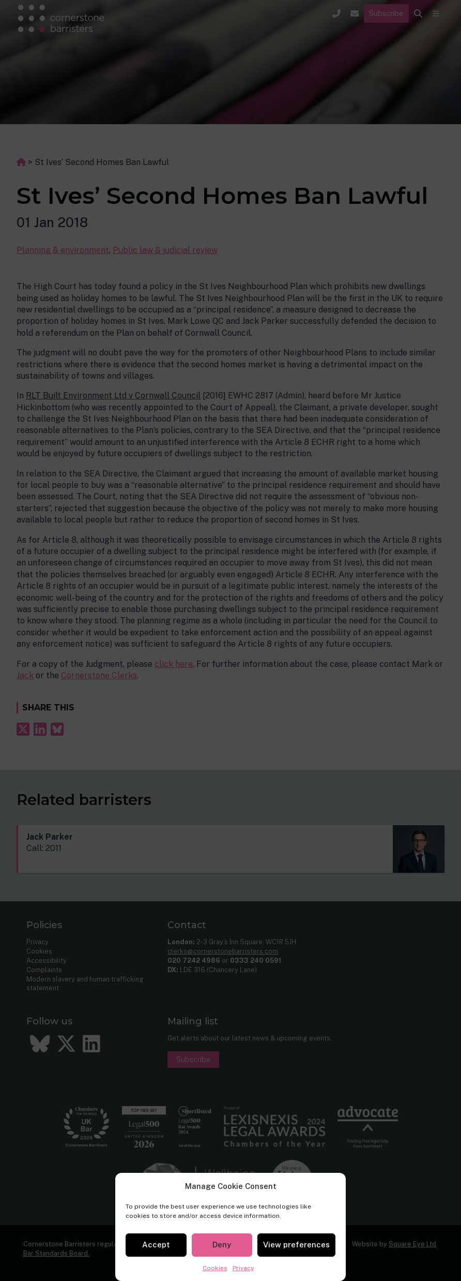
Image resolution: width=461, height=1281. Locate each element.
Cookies (215, 1268)
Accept (156, 1244)
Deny (221, 1244)
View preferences (296, 1244)
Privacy (243, 1268)
